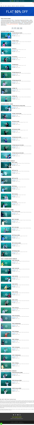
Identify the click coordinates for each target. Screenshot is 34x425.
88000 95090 (18, 418)
